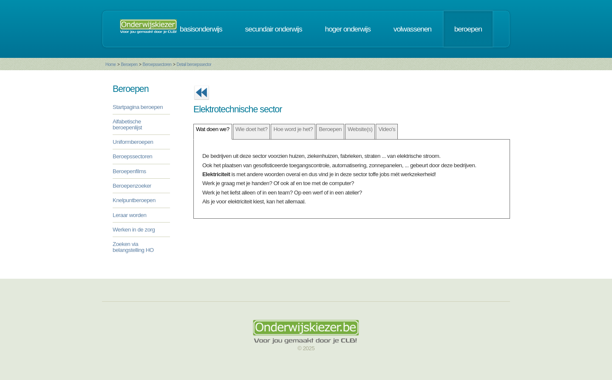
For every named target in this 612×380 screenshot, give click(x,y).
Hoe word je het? (293, 129)
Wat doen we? (213, 129)
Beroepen (129, 64)
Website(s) (360, 129)
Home (110, 64)
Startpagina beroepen (138, 107)
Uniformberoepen (133, 142)
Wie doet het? (251, 129)
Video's (386, 129)
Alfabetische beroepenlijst (127, 124)
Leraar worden (129, 215)
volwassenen (412, 29)
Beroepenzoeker (132, 186)
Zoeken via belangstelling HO (133, 247)
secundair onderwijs (273, 29)
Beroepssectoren (157, 64)
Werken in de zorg (134, 229)
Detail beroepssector (193, 64)
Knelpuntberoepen (134, 200)
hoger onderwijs (348, 29)
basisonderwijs (201, 29)
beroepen (468, 29)
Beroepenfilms (129, 171)
